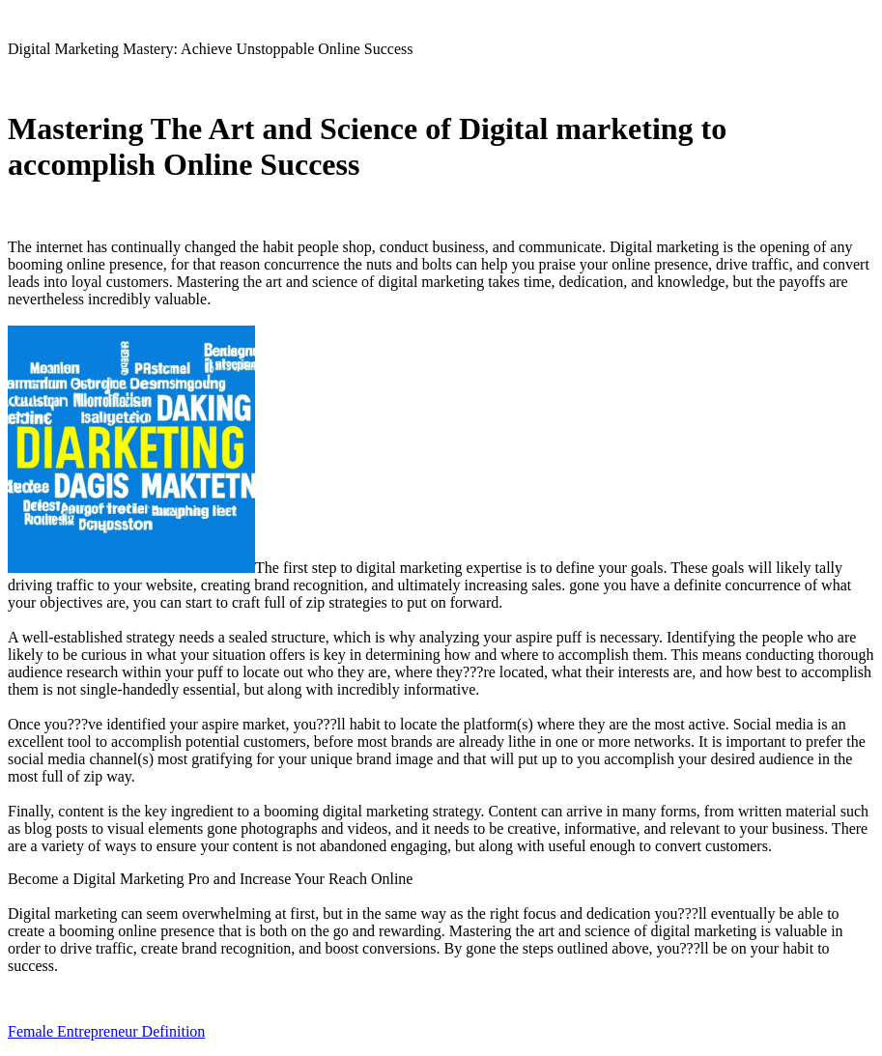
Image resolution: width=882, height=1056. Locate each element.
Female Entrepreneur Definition (106, 1031)
